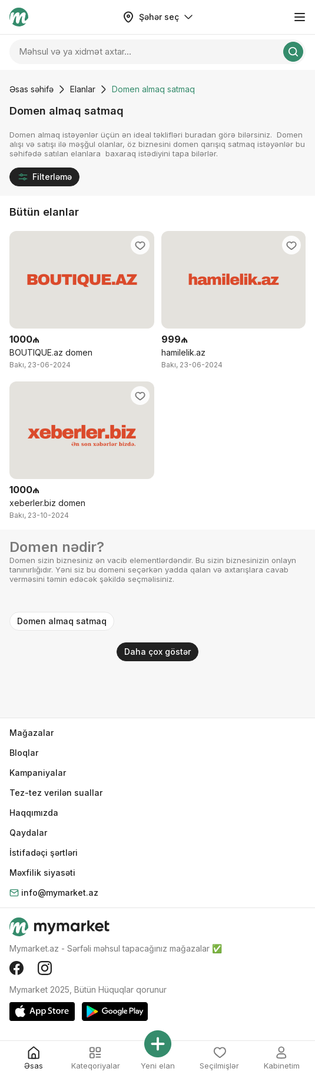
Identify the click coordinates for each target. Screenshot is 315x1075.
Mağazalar (31, 733)
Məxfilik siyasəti (42, 873)
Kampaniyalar (37, 773)
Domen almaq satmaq (62, 621)
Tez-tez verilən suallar (55, 793)
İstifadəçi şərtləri (43, 853)
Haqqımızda (33, 813)
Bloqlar (23, 753)
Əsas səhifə (31, 89)
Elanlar (82, 89)
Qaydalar (28, 833)
